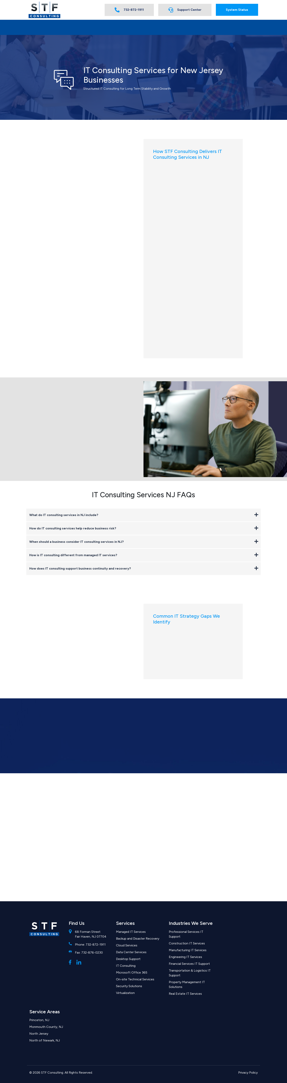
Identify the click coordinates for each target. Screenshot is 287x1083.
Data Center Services (131, 952)
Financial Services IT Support (189, 964)
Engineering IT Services (185, 957)
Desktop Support (128, 959)
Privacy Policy (248, 1072)
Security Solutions (129, 986)
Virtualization (125, 993)
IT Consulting (126, 966)
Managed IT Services (131, 932)
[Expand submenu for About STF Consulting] (173, 27)
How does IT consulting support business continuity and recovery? (143, 568)
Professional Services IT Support (186, 934)
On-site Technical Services (135, 979)
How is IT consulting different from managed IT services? (143, 555)
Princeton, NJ (39, 1020)
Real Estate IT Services (185, 994)
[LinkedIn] (78, 962)
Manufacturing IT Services (187, 950)
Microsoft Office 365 (131, 972)
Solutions (199, 27)
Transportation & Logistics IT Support (190, 973)
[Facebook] (70, 962)
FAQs (117, 27)
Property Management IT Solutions (187, 984)
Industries (83, 27)
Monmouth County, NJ (46, 1027)
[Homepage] (44, 10)
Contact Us (237, 27)
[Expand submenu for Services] (56, 27)
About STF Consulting (154, 27)
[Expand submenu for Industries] (93, 27)
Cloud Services (126, 945)
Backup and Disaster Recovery (137, 938)
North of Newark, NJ (44, 1040)
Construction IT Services (187, 943)
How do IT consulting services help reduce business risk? (143, 528)
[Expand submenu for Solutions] (209, 27)
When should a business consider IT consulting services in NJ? (143, 541)
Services (47, 27)
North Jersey (38, 1033)
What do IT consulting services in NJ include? (143, 515)
